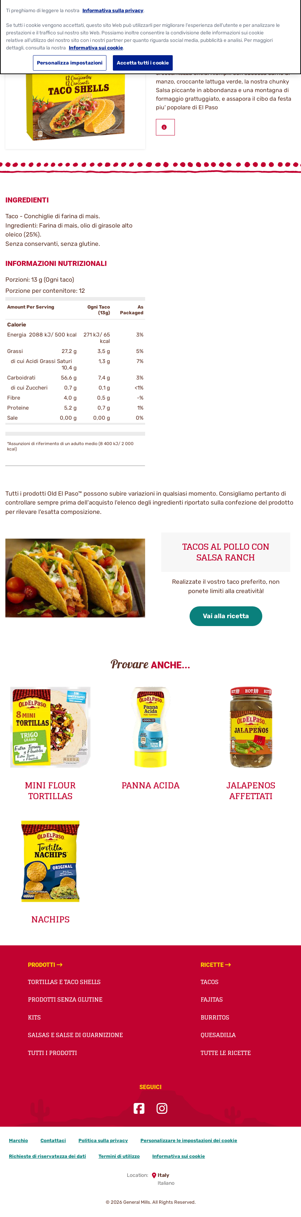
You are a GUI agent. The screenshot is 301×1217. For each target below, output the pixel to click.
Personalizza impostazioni (69, 58)
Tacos (210, 982)
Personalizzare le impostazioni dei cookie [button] (188, 1140)
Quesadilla (218, 1035)
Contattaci (53, 1140)
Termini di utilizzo (119, 1156)
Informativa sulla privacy (112, 6)
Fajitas (212, 999)
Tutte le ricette (226, 1053)
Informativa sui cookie (178, 1156)
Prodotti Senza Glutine (65, 999)
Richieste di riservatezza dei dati (47, 1156)
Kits (34, 1017)
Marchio (18, 1140)
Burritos (215, 1017)
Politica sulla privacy (103, 1140)
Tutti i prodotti (52, 1053)
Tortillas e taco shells (64, 982)
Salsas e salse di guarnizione (75, 1035)
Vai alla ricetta (226, 616)
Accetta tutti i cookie (143, 58)
